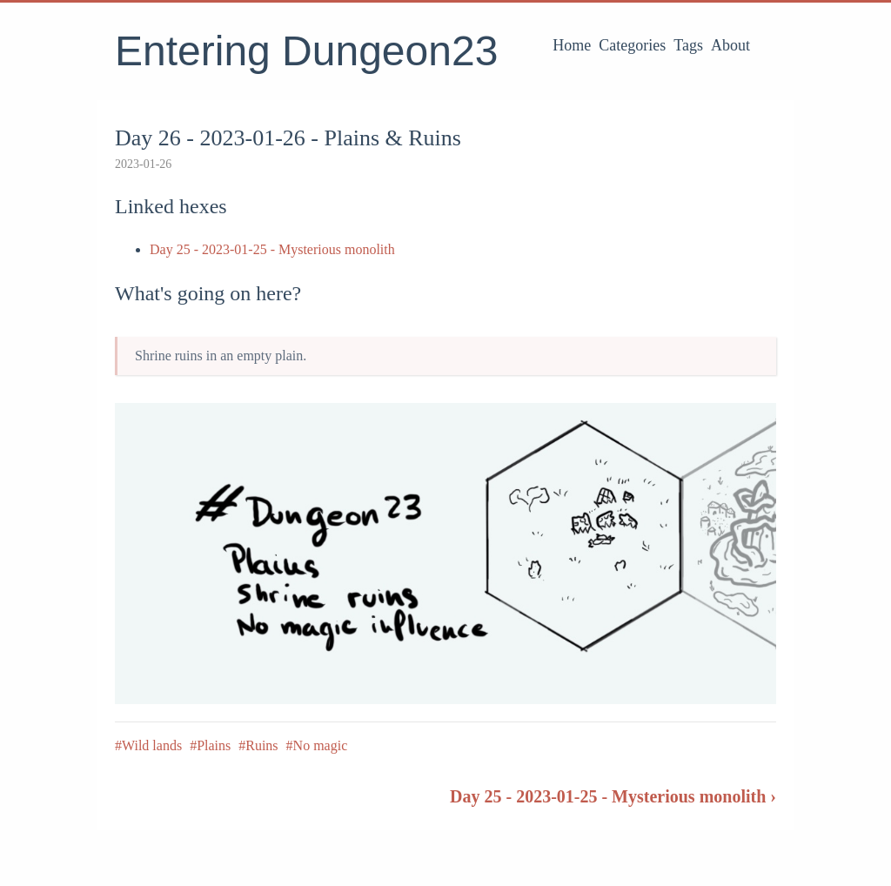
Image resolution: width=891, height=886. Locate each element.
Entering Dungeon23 (306, 51)
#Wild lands (148, 745)
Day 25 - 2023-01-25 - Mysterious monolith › (613, 796)
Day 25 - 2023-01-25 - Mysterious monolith (272, 249)
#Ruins (258, 745)
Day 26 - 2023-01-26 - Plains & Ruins (288, 138)
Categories (632, 45)
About (730, 45)
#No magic (317, 745)
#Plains (210, 745)
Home (572, 45)
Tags (688, 45)
